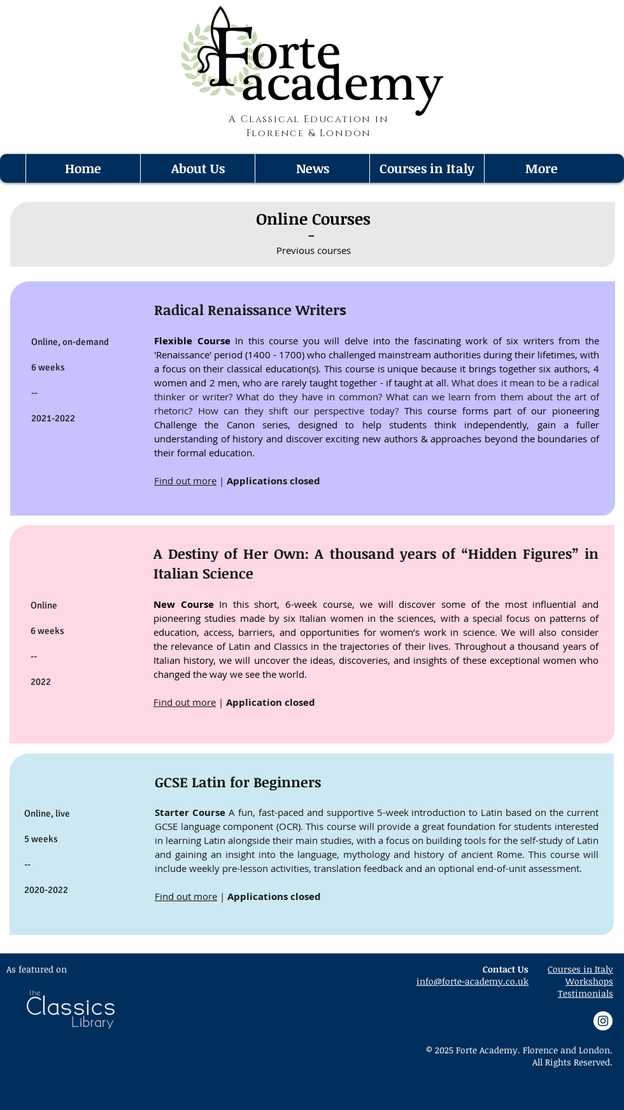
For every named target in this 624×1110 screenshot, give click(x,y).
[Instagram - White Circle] (603, 1020)
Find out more (185, 480)
